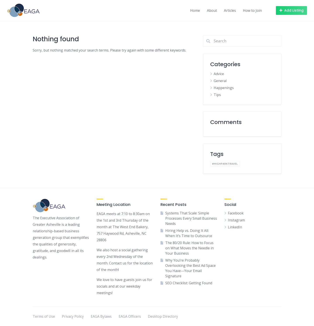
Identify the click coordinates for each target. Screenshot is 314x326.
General (220, 80)
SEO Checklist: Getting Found (188, 283)
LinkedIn (235, 227)
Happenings (224, 87)
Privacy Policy (73, 316)
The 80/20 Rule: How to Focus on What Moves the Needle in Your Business (189, 248)
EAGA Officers (130, 316)
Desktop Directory (163, 316)
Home (195, 10)
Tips (217, 94)
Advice (219, 73)
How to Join (252, 10)
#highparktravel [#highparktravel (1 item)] (225, 163)
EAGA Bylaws (101, 316)
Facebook (236, 213)
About (212, 10)
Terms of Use (44, 316)
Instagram (236, 220)
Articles (230, 10)
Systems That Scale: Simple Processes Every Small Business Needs (191, 218)
